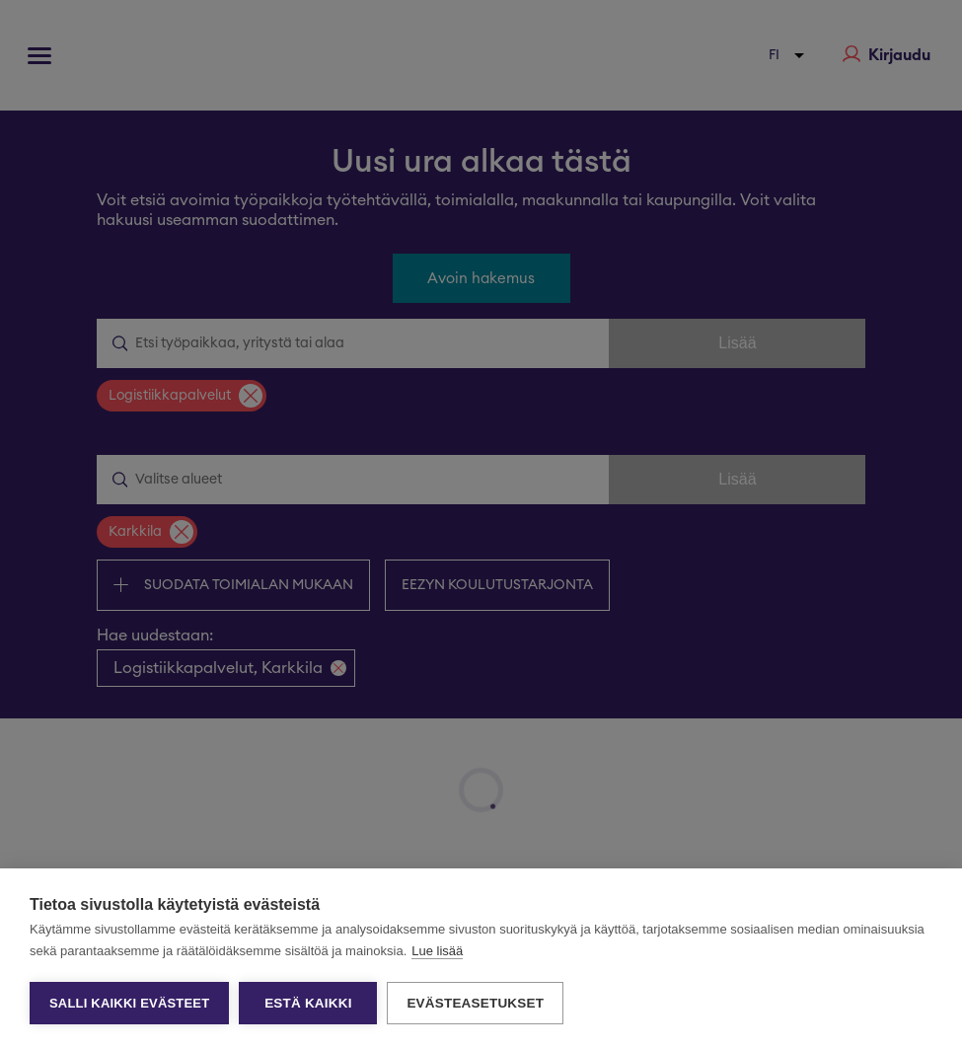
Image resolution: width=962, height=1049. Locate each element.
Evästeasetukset (475, 1003)
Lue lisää (437, 950)
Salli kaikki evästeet (129, 1003)
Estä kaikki (307, 1003)
